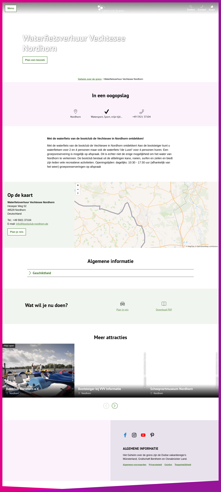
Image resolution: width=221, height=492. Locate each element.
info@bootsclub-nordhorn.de (32, 223)
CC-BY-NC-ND (217, 381)
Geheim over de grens (90, 79)
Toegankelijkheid (183, 464)
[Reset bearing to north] (78, 193)
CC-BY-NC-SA (145, 381)
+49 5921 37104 (141, 116)
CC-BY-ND (72, 375)
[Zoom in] (78, 185)
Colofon (168, 464)
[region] (146, 215)
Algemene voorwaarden (134, 464)
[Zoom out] (78, 189)
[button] (35, 60)
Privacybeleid (155, 464)
